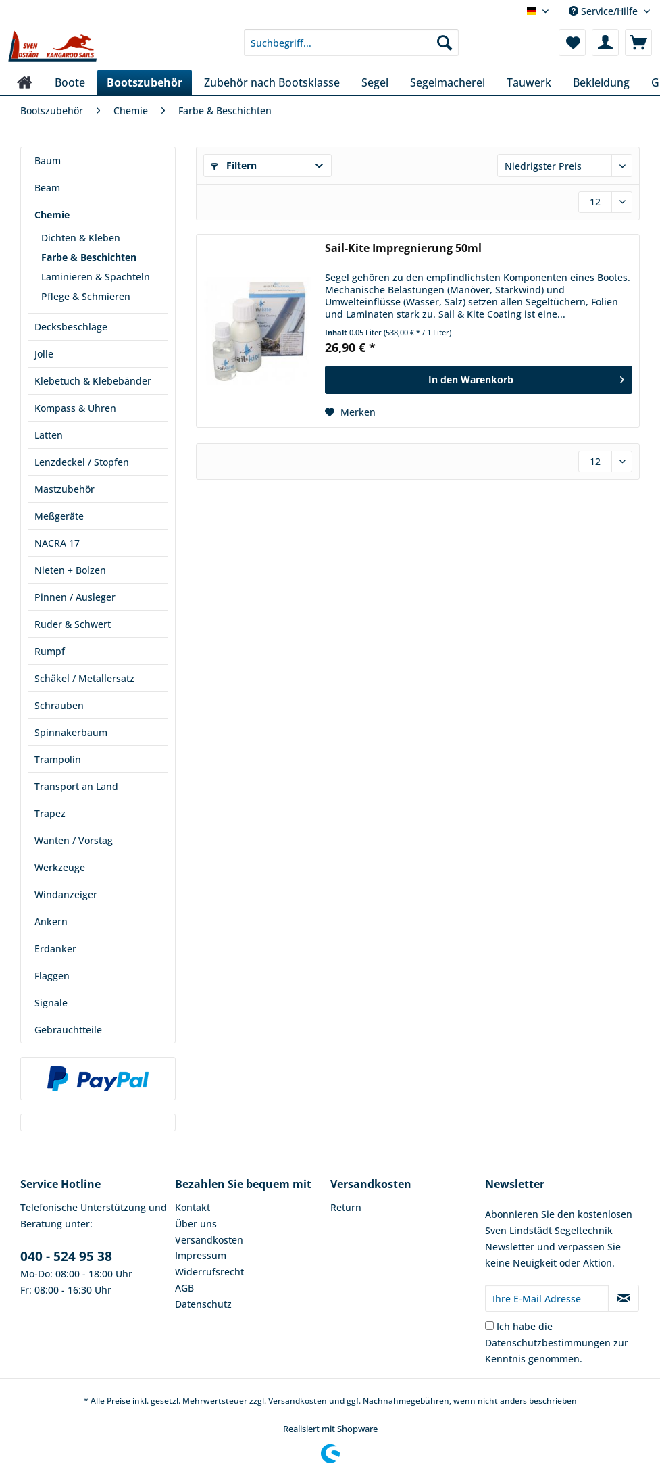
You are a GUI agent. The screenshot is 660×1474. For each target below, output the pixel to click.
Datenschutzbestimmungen (548, 1342)
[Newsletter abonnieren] (623, 1298)
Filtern (234, 165)
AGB (184, 1287)
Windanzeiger (65, 894)
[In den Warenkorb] (478, 380)
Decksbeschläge (70, 326)
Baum (47, 160)
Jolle (43, 353)
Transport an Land (76, 786)
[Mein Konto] (605, 42)
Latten (48, 434)
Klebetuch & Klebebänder (92, 380)
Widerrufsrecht (209, 1271)
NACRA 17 (57, 543)
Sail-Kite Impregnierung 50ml (403, 248)
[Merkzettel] (572, 42)
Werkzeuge (59, 867)
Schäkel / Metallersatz (84, 678)
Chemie (52, 214)
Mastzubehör (64, 489)
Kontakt (192, 1207)
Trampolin (57, 759)
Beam (47, 187)
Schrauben (59, 705)
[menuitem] (351, 49)
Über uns (196, 1223)
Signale (51, 1002)
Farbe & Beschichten (88, 257)
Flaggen (52, 975)
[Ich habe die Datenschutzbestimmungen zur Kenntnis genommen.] (489, 1325)
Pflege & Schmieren (85, 296)
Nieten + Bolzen (70, 570)
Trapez (50, 813)
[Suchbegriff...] (351, 42)
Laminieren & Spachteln (95, 276)
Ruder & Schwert (72, 624)
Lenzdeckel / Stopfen (81, 462)
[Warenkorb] (638, 42)
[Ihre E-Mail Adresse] (547, 1298)
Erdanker (55, 948)
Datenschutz (203, 1304)
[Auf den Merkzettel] (350, 412)
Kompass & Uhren (75, 407)
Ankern (51, 921)
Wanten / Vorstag (73, 840)
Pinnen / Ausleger (75, 597)
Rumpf (49, 651)
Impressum (200, 1255)
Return (345, 1207)
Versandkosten (209, 1239)
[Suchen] (444, 42)
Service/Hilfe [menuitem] (604, 11)
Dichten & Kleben (80, 237)
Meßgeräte (59, 516)
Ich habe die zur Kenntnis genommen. (556, 1342)
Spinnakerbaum (70, 732)
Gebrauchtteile (68, 1029)
